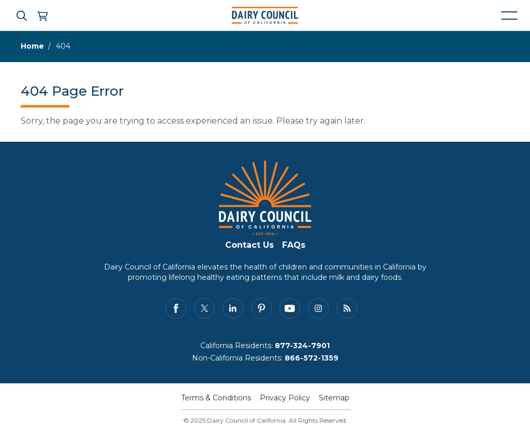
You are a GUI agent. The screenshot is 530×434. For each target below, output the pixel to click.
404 (63, 46)
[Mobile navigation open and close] (509, 15)
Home (32, 46)
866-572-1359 (311, 358)
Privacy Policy (285, 397)
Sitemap (334, 397)
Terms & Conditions (216, 397)
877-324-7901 (302, 345)
